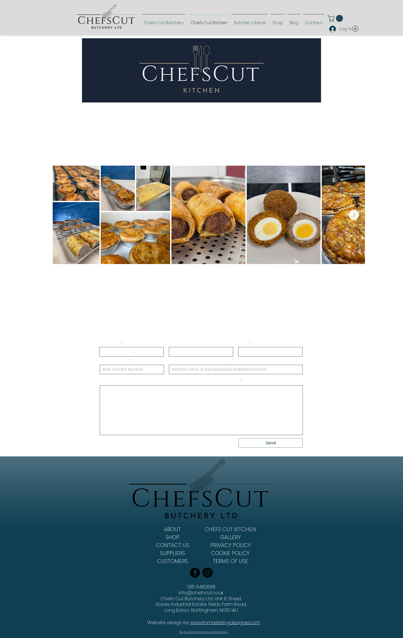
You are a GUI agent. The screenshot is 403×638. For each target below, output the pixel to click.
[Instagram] (208, 573)
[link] (336, 18)
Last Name (179, 343)
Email (244, 343)
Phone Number (114, 360)
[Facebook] (195, 573)
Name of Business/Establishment (199, 360)
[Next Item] (354, 215)
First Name (110, 343)
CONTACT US (172, 545)
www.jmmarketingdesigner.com (225, 622)
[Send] (271, 443)
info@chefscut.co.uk (201, 592)
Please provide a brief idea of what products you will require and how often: (169, 381)
